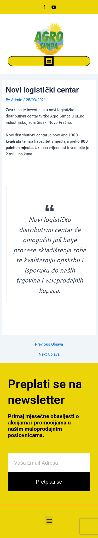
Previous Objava (49, 344)
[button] (49, 61)
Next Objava (49, 354)
